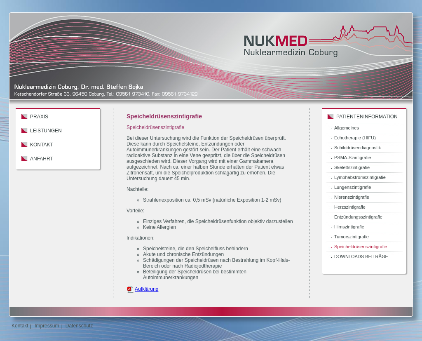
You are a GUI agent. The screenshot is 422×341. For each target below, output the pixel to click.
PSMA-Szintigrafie (352, 157)
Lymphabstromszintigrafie (360, 177)
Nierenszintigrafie (351, 197)
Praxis (39, 117)
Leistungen (46, 131)
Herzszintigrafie (350, 207)
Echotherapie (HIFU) (355, 137)
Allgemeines (346, 127)
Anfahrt (41, 159)
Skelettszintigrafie (352, 167)
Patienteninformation (367, 117)
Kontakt (41, 145)
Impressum (47, 326)
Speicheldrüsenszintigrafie (360, 246)
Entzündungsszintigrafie (358, 216)
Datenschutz (79, 326)
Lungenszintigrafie (352, 187)
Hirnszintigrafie (349, 226)
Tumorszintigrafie (351, 236)
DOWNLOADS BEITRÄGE (361, 256)
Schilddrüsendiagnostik (357, 147)
